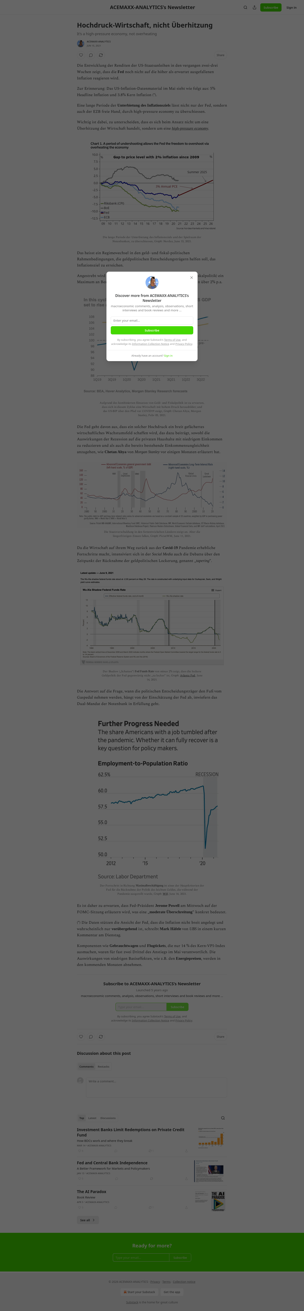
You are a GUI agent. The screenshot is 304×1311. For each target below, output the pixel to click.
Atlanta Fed (187, 675)
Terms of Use (172, 340)
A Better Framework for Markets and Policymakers (113, 1168)
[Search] (245, 7)
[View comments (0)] (91, 55)
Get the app (172, 1292)
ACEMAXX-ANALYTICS (99, 41)
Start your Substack (139, 1292)
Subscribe (271, 7)
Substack (132, 1302)
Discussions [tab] (108, 1118)
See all (88, 1220)
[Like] (81, 55)
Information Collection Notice (150, 344)
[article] (152, 1140)
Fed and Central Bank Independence (112, 1163)
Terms (166, 1282)
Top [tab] (81, 1118)
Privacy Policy (183, 344)
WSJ (165, 894)
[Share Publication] (254, 7)
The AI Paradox (91, 1191)
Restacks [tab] (103, 1066)
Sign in (291, 7)
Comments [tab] (86, 1066)
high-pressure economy (190, 128)
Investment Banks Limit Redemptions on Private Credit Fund (130, 1132)
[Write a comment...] (156, 1087)
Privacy (155, 1282)
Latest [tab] (92, 1118)
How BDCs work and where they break (104, 1141)
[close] (191, 277)
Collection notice (184, 1282)
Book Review (86, 1197)
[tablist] (94, 1066)
